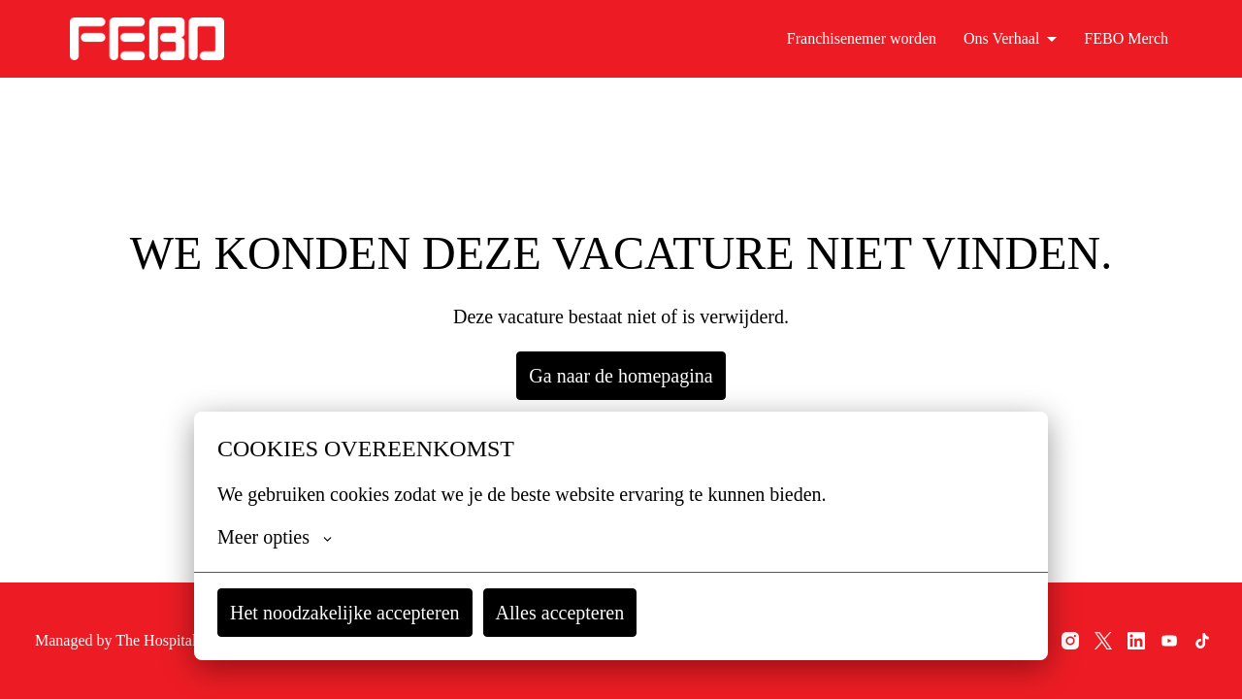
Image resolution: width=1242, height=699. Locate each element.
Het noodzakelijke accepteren (348, 612)
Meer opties (276, 537)
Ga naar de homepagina (621, 375)
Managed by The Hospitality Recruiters (128, 640)
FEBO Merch (1129, 39)
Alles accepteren (569, 612)
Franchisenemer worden (860, 39)
